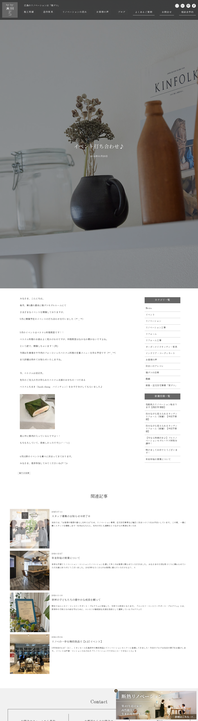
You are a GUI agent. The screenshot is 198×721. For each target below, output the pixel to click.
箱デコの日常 (24, 473)
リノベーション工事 (156, 328)
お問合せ (167, 12)
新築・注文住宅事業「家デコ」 (161, 385)
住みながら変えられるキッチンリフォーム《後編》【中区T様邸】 (161, 417)
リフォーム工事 (153, 340)
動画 (148, 379)
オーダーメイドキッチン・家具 (161, 347)
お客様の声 (103, 12)
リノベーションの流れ (75, 12)
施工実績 (29, 12)
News (149, 308)
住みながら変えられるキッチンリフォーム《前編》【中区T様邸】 (161, 429)
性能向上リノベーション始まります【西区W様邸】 (161, 406)
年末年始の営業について (158, 459)
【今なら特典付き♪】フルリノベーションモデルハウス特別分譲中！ (161, 441)
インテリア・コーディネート (160, 353)
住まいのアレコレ (155, 366)
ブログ (122, 12)
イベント (150, 315)
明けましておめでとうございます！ (162, 451)
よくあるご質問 (144, 12)
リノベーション (153, 321)
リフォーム (151, 334)
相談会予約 (187, 12)
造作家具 (48, 12)
